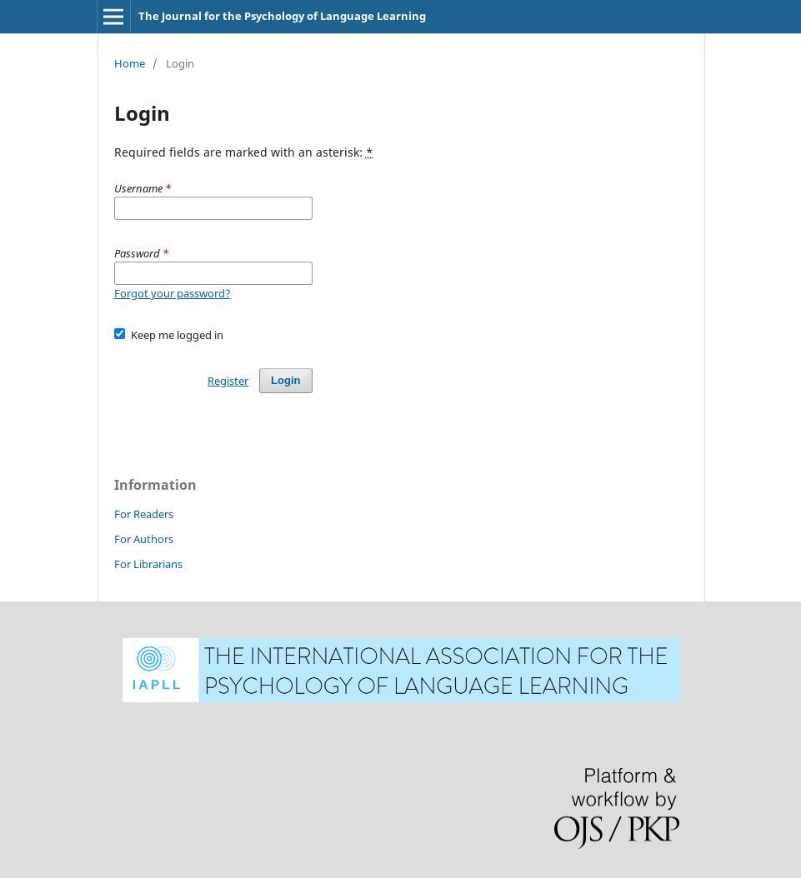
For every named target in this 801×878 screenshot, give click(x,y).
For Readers (143, 513)
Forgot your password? (172, 293)
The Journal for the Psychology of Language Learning (282, 15)
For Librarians (148, 563)
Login (285, 380)
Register (228, 380)
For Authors (143, 538)
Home (129, 63)
